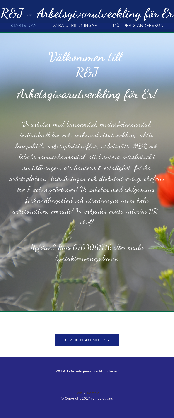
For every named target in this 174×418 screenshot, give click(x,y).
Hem (78, 393)
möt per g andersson (138, 25)
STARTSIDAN (23, 25)
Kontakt (93, 393)
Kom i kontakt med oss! (86, 340)
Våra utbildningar (75, 25)
